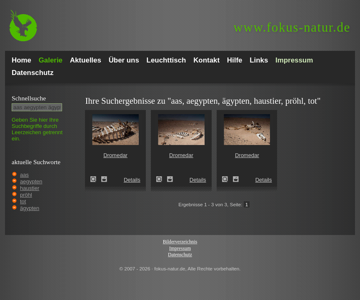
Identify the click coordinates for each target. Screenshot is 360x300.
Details (132, 180)
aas (24, 175)
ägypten (29, 208)
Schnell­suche (29, 98)
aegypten (31, 181)
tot (23, 201)
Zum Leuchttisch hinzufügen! (104, 179)
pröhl (26, 195)
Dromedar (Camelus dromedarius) (95, 179)
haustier (29, 188)
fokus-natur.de (291, 27)
